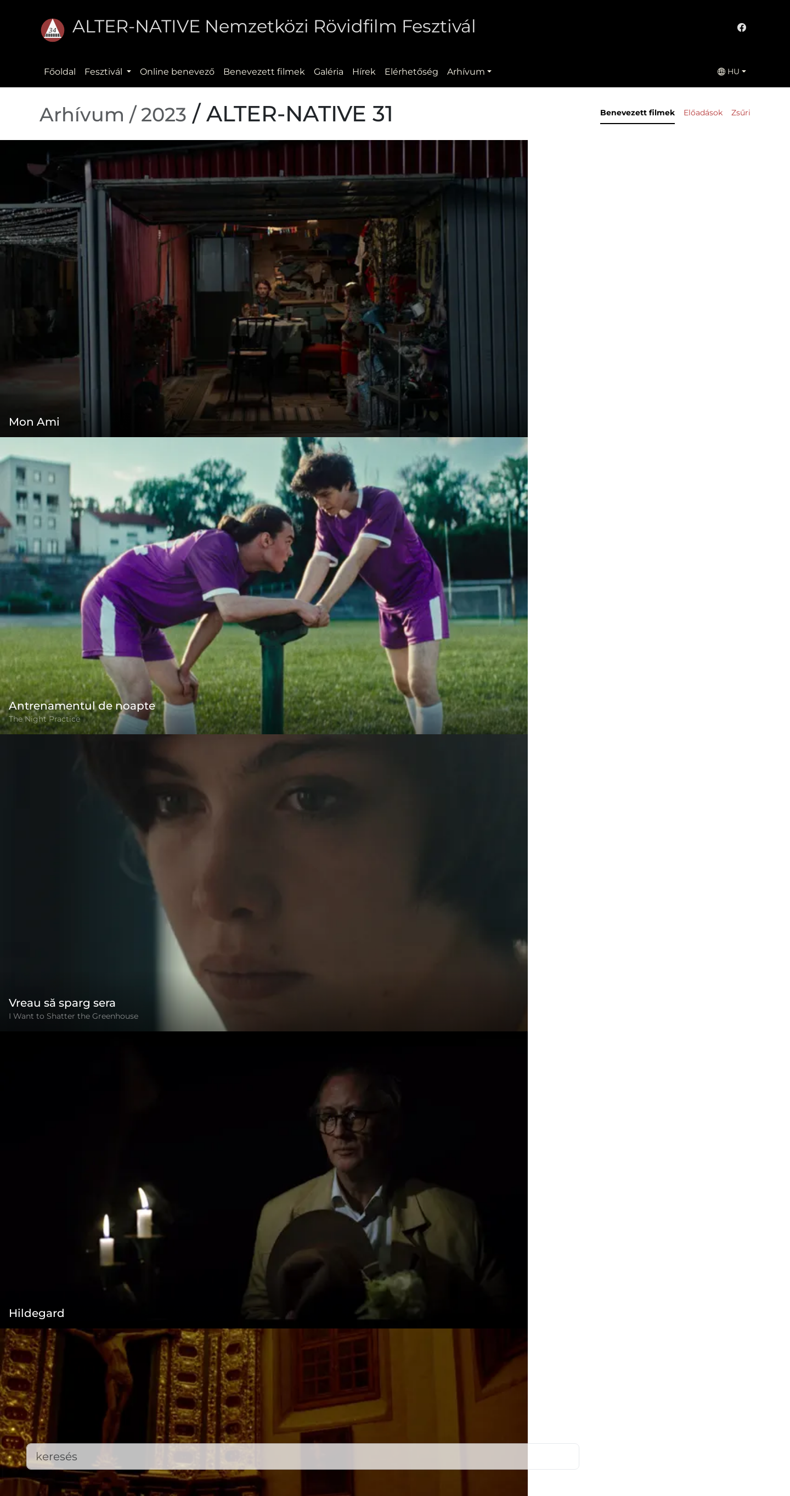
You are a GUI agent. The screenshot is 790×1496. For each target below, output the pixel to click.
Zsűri (741, 113)
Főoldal (60, 71)
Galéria (328, 71)
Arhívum (466, 71)
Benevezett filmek (264, 71)
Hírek (364, 71)
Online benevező (177, 71)
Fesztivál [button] (104, 71)
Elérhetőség (411, 71)
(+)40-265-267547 (565, 1397)
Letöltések (304, 1471)
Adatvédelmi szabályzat (333, 1405)
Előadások (703, 113)
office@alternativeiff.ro (577, 1419)
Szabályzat (304, 1383)
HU (729, 71)
